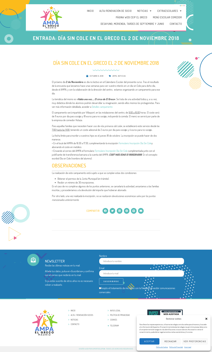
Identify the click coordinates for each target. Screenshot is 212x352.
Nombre (103, 255)
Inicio (90, 10)
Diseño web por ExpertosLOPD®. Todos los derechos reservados (106, 349)
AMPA (114, 76)
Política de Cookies (162, 347)
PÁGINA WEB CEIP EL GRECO (131, 17)
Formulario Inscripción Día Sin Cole (135, 143)
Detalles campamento (102, 106)
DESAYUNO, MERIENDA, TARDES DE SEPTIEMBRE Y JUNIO (132, 23)
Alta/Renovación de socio (115, 10)
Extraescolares (169, 11)
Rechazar (171, 341)
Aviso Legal (187, 347)
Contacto (176, 23)
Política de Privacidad (176, 347)
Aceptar (149, 341)
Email (101, 268)
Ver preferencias (195, 341)
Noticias (144, 11)
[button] (206, 318)
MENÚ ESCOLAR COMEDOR (167, 17)
